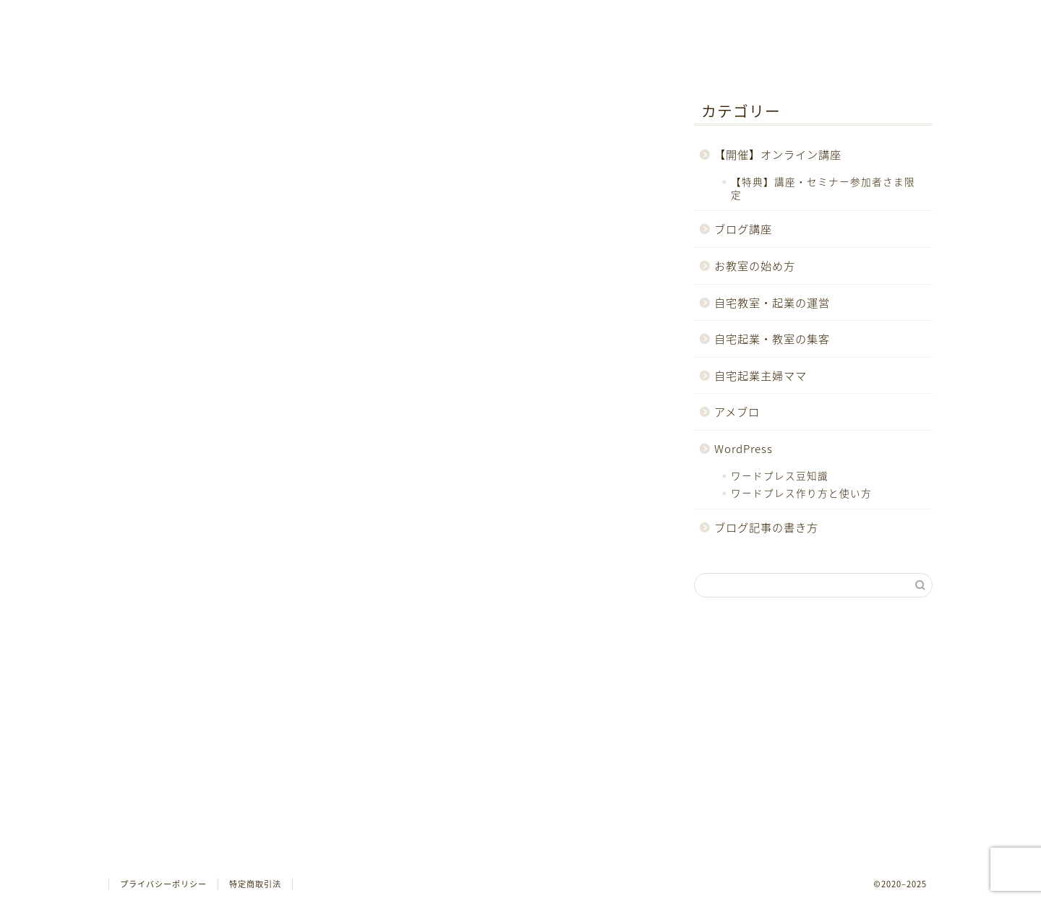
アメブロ (167, 796)
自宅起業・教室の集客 (202, 754)
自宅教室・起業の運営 (202, 734)
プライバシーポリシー (163, 884)
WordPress (174, 816)
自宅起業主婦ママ (191, 775)
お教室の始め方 (185, 714)
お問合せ (370, 17)
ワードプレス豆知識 (779, 475)
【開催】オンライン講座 (208, 673)
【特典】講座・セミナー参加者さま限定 (823, 188)
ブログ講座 (173, 693)
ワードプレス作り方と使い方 (801, 493)
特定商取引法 (255, 884)
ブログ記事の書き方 (197, 837)
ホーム (196, 17)
